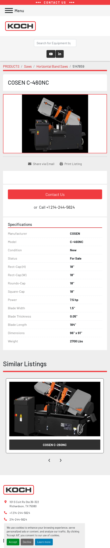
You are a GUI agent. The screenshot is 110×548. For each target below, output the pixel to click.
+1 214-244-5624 (60, 207)
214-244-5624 (18, 519)
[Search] (55, 43)
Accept (13, 542)
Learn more (44, 542)
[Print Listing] (71, 164)
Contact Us (55, 194)
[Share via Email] (41, 164)
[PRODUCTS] (11, 66)
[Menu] (9, 10)
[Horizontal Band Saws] (52, 66)
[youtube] (51, 54)
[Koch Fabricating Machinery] (18, 489)
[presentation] (49, 459)
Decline (27, 542)
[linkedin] (60, 54)
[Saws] (28, 66)
